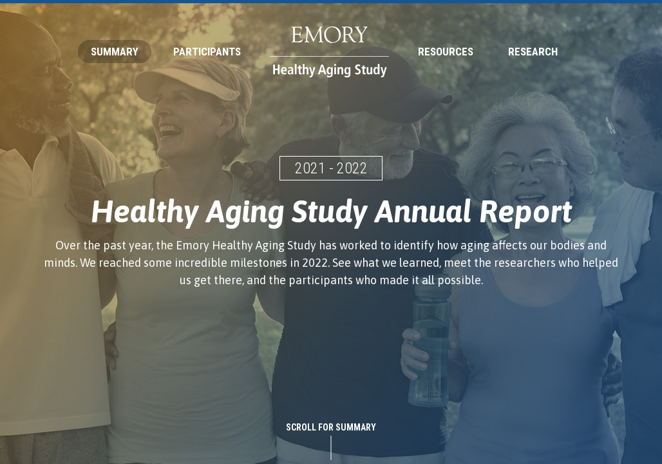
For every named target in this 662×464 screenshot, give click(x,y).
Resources (445, 51)
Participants (207, 51)
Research (533, 51)
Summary (114, 51)
